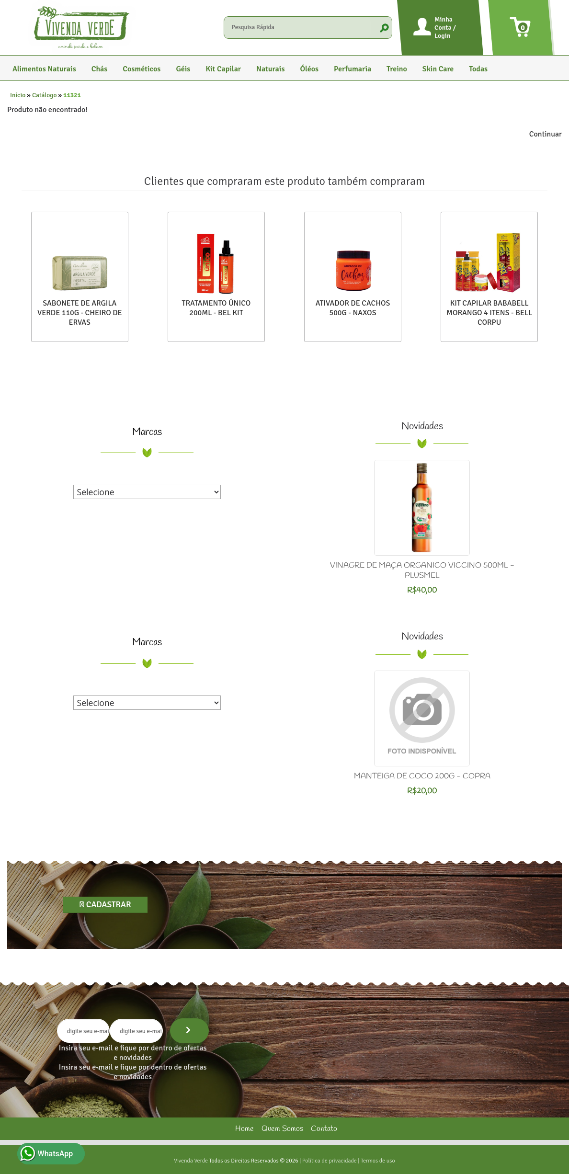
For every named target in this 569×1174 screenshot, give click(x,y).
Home (244, 1129)
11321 (72, 95)
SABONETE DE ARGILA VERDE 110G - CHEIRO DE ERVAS (79, 312)
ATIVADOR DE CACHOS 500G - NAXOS (353, 308)
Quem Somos (282, 1129)
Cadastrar (107, 904)
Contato (324, 1129)
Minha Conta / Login (445, 27)
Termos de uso (378, 1160)
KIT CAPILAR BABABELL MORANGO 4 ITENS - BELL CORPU (489, 312)
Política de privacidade (329, 1160)
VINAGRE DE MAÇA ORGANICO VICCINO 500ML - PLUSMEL (422, 570)
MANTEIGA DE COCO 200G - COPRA (422, 776)
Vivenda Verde (191, 1160)
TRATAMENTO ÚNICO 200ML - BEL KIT (216, 308)
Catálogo (44, 95)
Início (17, 95)
